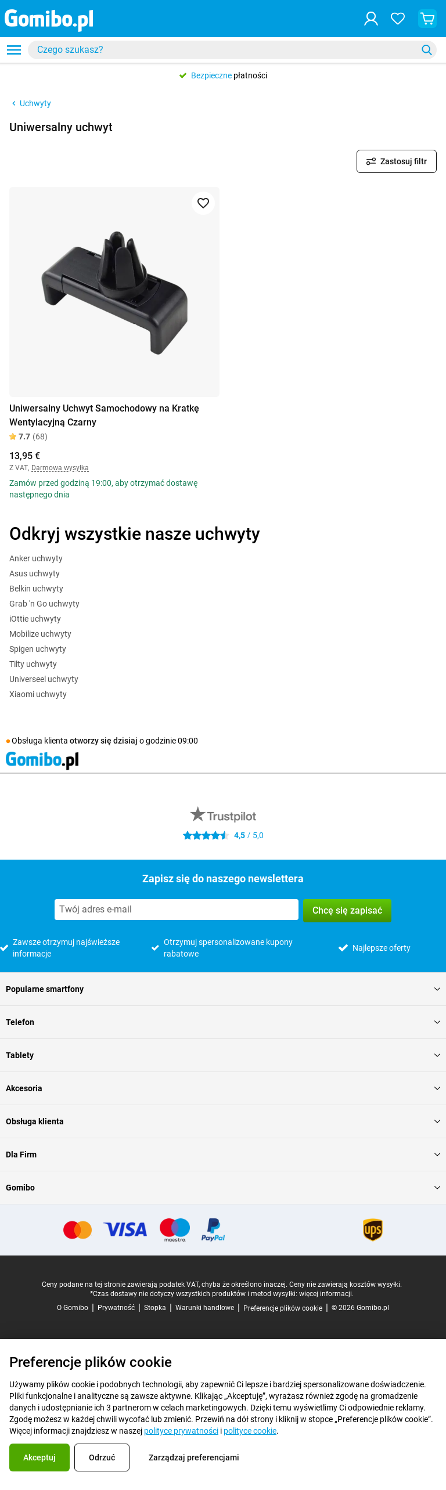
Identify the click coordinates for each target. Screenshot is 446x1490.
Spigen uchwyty (37, 649)
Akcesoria (223, 1088)
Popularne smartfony (223, 989)
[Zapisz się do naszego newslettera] (176, 909)
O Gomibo (72, 1308)
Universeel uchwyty (43, 679)
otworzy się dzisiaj (104, 740)
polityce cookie (250, 1430)
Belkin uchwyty (36, 588)
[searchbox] (225, 50)
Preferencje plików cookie (282, 1308)
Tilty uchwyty (33, 664)
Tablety (223, 1055)
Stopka (155, 1308)
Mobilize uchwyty (40, 633)
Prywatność (116, 1308)
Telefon (223, 1022)
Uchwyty (30, 103)
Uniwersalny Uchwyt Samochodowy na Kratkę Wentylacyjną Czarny (104, 415)
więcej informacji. (326, 1294)
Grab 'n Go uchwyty (44, 603)
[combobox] (232, 50)
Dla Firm (223, 1154)
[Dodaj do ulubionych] (203, 203)
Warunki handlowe (204, 1308)
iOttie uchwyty (35, 618)
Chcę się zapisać (347, 910)
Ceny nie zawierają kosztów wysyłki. (345, 1284)
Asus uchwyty (34, 573)
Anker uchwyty (36, 558)
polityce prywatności (181, 1430)
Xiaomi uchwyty (38, 694)
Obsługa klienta (223, 1121)
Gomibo (223, 1187)
